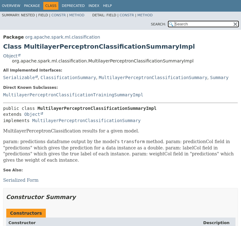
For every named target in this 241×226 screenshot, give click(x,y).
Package (32, 6)
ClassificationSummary (68, 77)
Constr (58, 15)
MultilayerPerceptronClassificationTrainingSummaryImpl (73, 94)
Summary (219, 77)
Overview (11, 6)
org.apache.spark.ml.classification (62, 37)
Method (76, 15)
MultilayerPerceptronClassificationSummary (153, 77)
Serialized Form (21, 180)
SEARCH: (158, 24)
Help (107, 6)
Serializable (19, 77)
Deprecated (73, 6)
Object (10, 55)
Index (93, 6)
